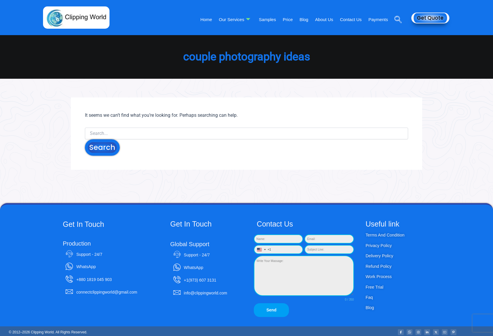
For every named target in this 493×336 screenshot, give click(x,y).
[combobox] (263, 249)
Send (271, 310)
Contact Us (352, 19)
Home (213, 19)
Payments (378, 19)
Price (292, 19)
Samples (272, 19)
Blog (307, 19)
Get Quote (430, 17)
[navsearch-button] (395, 11)
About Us (326, 19)
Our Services (240, 19)
